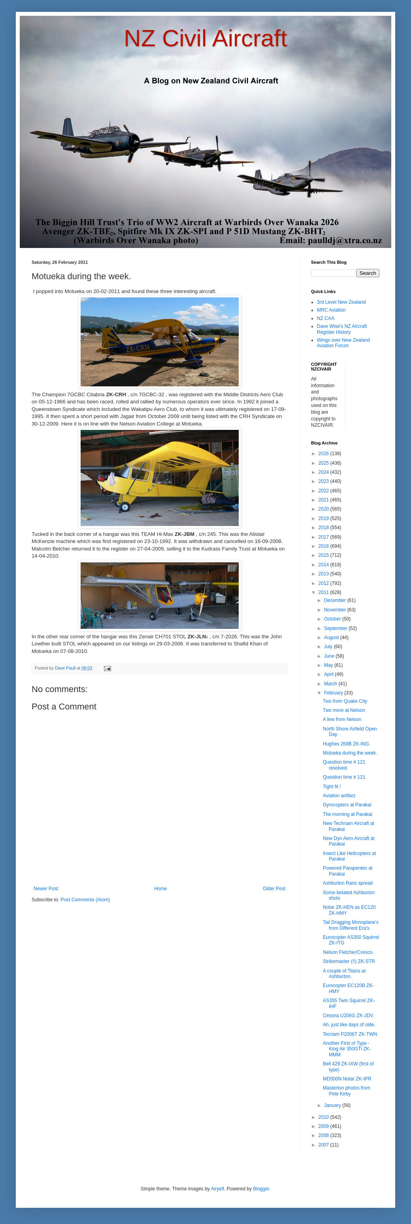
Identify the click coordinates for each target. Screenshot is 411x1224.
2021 (324, 500)
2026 (324, 453)
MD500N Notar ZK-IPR (347, 1079)
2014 (324, 565)
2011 (324, 592)
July (329, 646)
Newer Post (46, 888)
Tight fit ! (332, 786)
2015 (324, 555)
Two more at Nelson (344, 710)
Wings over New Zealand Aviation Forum (343, 342)
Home (160, 888)
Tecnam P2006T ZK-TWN (350, 1034)
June (330, 656)
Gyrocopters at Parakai (347, 805)
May (329, 665)
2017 (324, 537)
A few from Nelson (342, 719)
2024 (324, 472)
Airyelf (217, 1189)
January (333, 1105)
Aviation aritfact (339, 795)
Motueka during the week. (350, 753)
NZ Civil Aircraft (205, 38)
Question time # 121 (344, 777)
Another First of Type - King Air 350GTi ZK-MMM (347, 1049)
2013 (324, 574)
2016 (324, 546)
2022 (324, 491)
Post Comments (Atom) (85, 899)
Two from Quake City (345, 701)
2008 (324, 1135)
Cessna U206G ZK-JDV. (348, 1015)
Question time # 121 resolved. (344, 764)
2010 (324, 1117)
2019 (324, 518)
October (333, 619)
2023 (324, 481)
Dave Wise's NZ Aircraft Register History (342, 329)
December (335, 600)
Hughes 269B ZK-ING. (346, 744)
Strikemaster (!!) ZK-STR (349, 961)
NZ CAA (325, 318)
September (336, 628)
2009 (324, 1126)
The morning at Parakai (347, 814)
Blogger (261, 1189)
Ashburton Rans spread (348, 883)
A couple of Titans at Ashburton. (344, 973)
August (332, 637)
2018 (324, 527)
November (335, 610)
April (329, 674)
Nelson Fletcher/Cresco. (348, 952)
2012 (324, 583)
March (331, 684)
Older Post (274, 888)
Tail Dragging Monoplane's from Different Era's (351, 925)
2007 (324, 1145)
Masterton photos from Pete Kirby (346, 1090)
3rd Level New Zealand (341, 302)
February (334, 693)
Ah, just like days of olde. (349, 1024)
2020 (324, 509)
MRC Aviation (331, 310)
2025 (324, 463)
